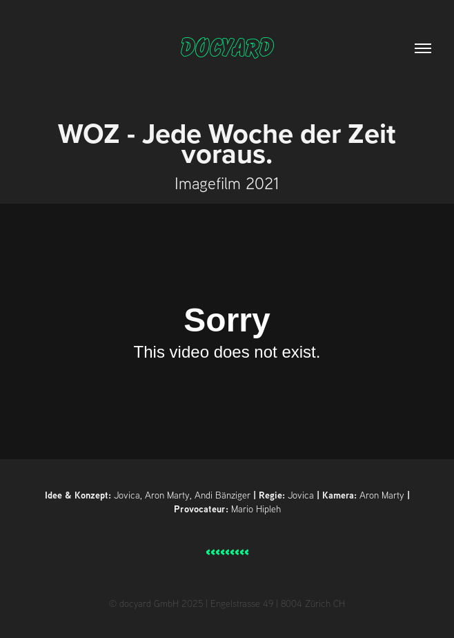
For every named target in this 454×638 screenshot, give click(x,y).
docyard (227, 48)
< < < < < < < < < (227, 552)
